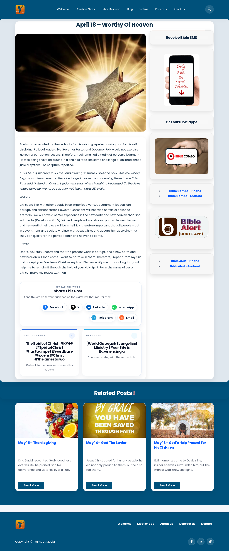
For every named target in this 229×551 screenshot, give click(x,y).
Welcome (63, 9)
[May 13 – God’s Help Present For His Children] (182, 420)
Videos (144, 9)
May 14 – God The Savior (106, 442)
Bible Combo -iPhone (185, 191)
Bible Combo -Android (185, 196)
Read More (31, 485)
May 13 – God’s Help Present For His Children (180, 445)
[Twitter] (210, 541)
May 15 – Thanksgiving (37, 442)
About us (179, 9)
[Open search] (209, 9)
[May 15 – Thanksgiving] (46, 420)
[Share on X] (75, 307)
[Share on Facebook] (54, 307)
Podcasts (161, 9)
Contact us (187, 524)
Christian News (85, 9)
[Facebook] (191, 541)
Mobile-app (145, 524)
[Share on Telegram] (102, 317)
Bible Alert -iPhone (185, 261)
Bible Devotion (111, 9)
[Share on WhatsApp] (123, 307)
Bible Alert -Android (185, 266)
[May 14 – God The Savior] (114, 420)
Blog (130, 9)
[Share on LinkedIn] (96, 307)
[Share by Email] (127, 317)
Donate (206, 524)
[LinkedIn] (200, 541)
